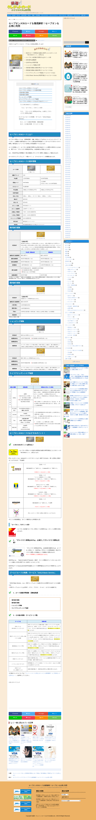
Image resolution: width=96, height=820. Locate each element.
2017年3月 (67, 176)
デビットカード (62, 15)
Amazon (70, 289)
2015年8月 (67, 213)
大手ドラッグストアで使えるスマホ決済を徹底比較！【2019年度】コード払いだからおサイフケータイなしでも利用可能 (80, 78)
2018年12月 (68, 135)
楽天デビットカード (72, 329)
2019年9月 (67, 117)
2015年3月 (67, 223)
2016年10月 (68, 186)
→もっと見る (68, 107)
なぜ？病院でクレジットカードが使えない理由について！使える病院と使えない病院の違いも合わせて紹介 (79, 383)
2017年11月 (68, 160)
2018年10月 (68, 139)
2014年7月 (67, 237)
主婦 (69, 287)
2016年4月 (67, 198)
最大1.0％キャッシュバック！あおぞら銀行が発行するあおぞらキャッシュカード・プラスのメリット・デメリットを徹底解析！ (38, 762)
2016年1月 (67, 204)
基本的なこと (71, 327)
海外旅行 (67, 261)
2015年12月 (68, 205)
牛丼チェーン (71, 271)
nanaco (69, 343)
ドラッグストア (71, 273)
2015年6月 (67, 217)
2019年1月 (67, 133)
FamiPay (70, 354)
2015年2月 (67, 225)
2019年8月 (67, 119)
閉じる (36, 84)
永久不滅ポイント (72, 320)
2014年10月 (68, 231)
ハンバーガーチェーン (73, 267)
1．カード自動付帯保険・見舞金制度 (31, 122)
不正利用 (38, 15)
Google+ (41, 31)
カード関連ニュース (70, 356)
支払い (29, 15)
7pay (69, 352)
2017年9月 (67, 164)
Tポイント (70, 316)
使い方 (66, 245)
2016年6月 (67, 194)
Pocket (28, 35)
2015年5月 (67, 219)
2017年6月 (67, 170)
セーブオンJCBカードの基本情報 (30, 90)
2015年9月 (67, 211)
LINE (15, 35)
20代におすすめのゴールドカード (76, 310)
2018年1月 (67, 157)
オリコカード (71, 301)
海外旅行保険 (24, 92)
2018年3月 (67, 153)
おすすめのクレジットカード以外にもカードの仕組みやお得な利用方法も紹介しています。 (48, 787)
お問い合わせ (76, 361)
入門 (69, 339)
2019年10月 (68, 115)
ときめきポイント (72, 322)
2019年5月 (67, 125)
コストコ (70, 277)
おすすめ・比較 (71, 335)
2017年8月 (67, 166)
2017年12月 (68, 158)
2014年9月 (67, 233)
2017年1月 (67, 180)
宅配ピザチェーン (72, 269)
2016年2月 (67, 202)
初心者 (13, 15)
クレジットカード (54, 15)
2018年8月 (67, 143)
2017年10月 (68, 162)
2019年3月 (67, 129)
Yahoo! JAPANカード (73, 297)
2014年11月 (68, 229)
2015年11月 (68, 207)
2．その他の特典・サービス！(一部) (31, 124)
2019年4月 (67, 127)
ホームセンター (71, 275)
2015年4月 (67, 221)
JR (68, 279)
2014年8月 (67, 235)
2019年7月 (67, 121)
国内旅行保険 (24, 94)
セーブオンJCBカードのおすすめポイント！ (33, 101)
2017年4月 (67, 174)
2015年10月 (68, 209)
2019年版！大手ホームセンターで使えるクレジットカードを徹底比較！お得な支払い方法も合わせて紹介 (14, 740)
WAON (69, 341)
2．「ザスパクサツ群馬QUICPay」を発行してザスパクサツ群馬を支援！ (35, 112)
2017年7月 (67, 168)
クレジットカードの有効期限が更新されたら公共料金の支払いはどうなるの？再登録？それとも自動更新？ (79, 390)
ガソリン (70, 283)
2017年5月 (67, 172)
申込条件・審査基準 (72, 306)
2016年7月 (67, 192)
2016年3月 (67, 200)
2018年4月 (67, 151)
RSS (41, 35)
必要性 (69, 308)
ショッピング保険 (25, 97)
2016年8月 (67, 190)
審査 (33, 15)
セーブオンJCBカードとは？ (28, 88)
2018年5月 (67, 149)
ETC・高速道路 (71, 285)
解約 (66, 255)
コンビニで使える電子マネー (74, 345)
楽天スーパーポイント (73, 314)
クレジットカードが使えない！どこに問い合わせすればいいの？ (50, 760)
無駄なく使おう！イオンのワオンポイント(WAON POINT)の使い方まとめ (38, 739)
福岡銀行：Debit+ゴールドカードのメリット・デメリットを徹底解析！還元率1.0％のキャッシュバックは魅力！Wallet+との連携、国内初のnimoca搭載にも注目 (76, 413)
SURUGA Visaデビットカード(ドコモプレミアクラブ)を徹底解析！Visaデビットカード (50, 739)
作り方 (18, 15)
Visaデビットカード (72, 331)
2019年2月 (67, 131)
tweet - (28, 31)
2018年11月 (68, 137)
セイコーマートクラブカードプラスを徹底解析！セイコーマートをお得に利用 (32, 777)
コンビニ (70, 281)
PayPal (69, 291)
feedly (55, 35)
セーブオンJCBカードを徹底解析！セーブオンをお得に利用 (48, 785)
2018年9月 (67, 141)
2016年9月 (67, 188)
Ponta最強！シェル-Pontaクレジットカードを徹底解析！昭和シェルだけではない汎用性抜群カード (26, 740)
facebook (15, 31)
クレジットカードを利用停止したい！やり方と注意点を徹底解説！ (26, 760)
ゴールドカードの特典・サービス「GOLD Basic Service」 (35, 118)
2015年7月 (67, 215)
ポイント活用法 (69, 312)
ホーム (9, 15)
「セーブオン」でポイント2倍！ (32, 107)
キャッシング (77, 15)
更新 (66, 253)
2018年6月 (67, 147)
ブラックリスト (44, 15)
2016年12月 (68, 182)
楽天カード (70, 295)
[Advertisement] (22, 694)
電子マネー (70, 15)
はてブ (54, 31)
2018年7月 (67, 145)
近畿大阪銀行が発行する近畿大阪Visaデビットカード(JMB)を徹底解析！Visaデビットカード (14, 761)
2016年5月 (67, 196)
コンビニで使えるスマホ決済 (74, 350)
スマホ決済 (67, 348)
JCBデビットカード (72, 333)
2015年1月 (67, 227)
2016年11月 (68, 184)
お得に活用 (23, 15)
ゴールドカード (69, 304)
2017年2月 (67, 178)
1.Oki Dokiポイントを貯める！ (30, 104)
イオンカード (71, 299)
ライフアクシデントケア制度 (29, 99)
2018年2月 (67, 155)
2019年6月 (67, 123)
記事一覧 (83, 15)
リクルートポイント (72, 318)
